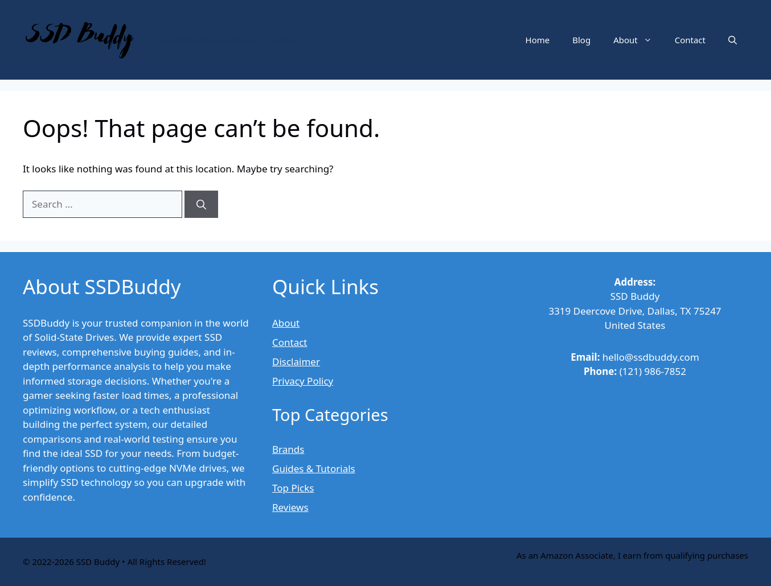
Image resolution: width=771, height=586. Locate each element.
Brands (288, 449)
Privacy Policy (302, 380)
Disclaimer (296, 361)
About (638, 40)
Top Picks (293, 487)
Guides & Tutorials (313, 468)
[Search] (201, 204)
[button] (732, 40)
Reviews (290, 507)
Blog (581, 40)
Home (538, 40)
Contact (690, 40)
